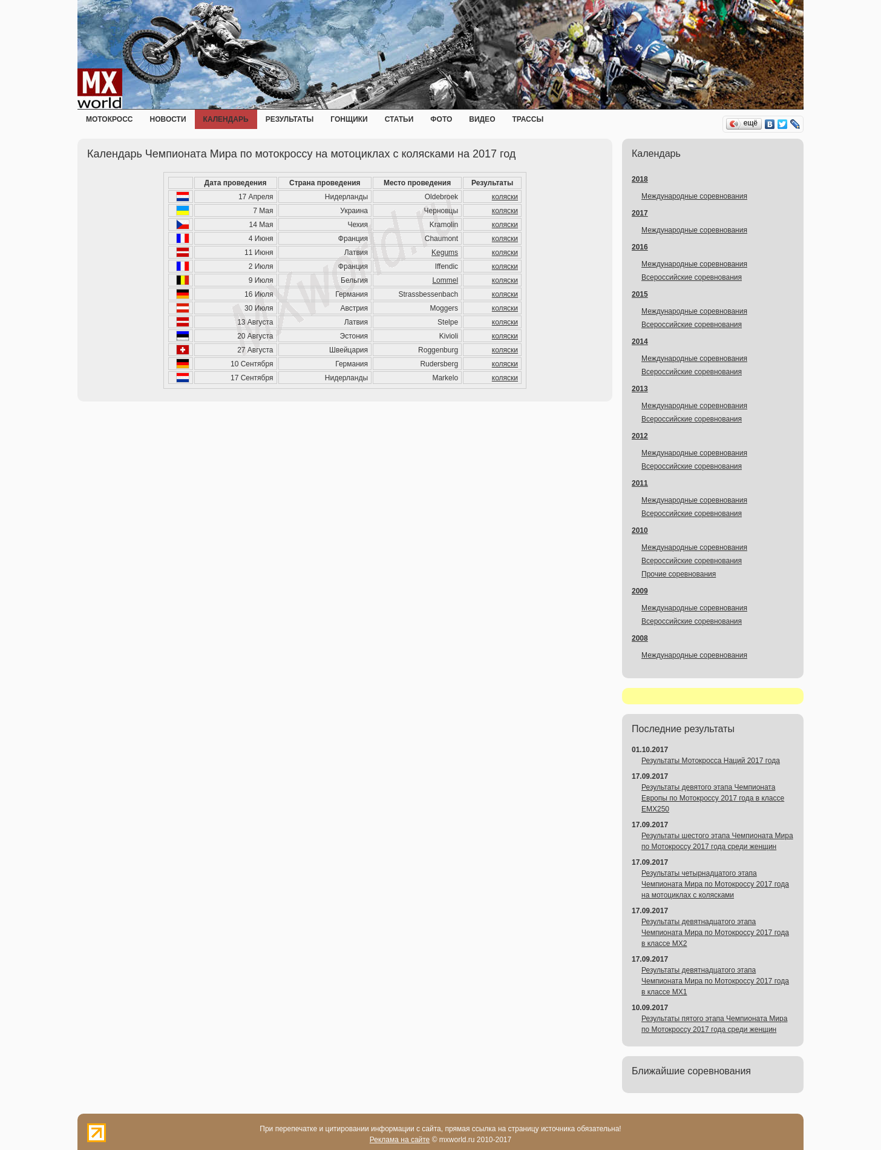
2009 (640, 591)
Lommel (445, 280)
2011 (640, 483)
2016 (640, 247)
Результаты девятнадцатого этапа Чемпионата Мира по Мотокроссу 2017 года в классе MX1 (715, 981)
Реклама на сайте (400, 1139)
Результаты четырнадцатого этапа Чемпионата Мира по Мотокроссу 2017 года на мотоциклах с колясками (715, 884)
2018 (640, 179)
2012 (640, 436)
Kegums (444, 252)
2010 (640, 530)
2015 (640, 294)
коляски (505, 197)
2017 (640, 213)
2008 (640, 638)
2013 (640, 389)
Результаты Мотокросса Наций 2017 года (710, 760)
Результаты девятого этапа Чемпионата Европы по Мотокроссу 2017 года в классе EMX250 (712, 798)
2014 (640, 341)
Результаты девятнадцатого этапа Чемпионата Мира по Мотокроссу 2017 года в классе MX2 (715, 932)
